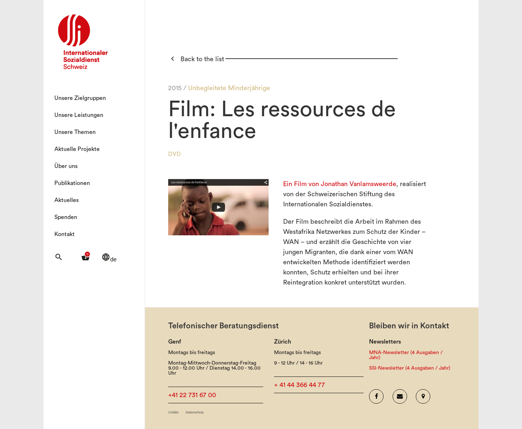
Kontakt (64, 234)
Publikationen (72, 183)
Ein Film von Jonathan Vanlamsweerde (339, 184)
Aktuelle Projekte (77, 149)
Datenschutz (195, 412)
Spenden (65, 217)
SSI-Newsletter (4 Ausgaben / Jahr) (409, 368)
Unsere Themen (75, 132)
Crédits (173, 412)
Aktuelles (66, 200)
